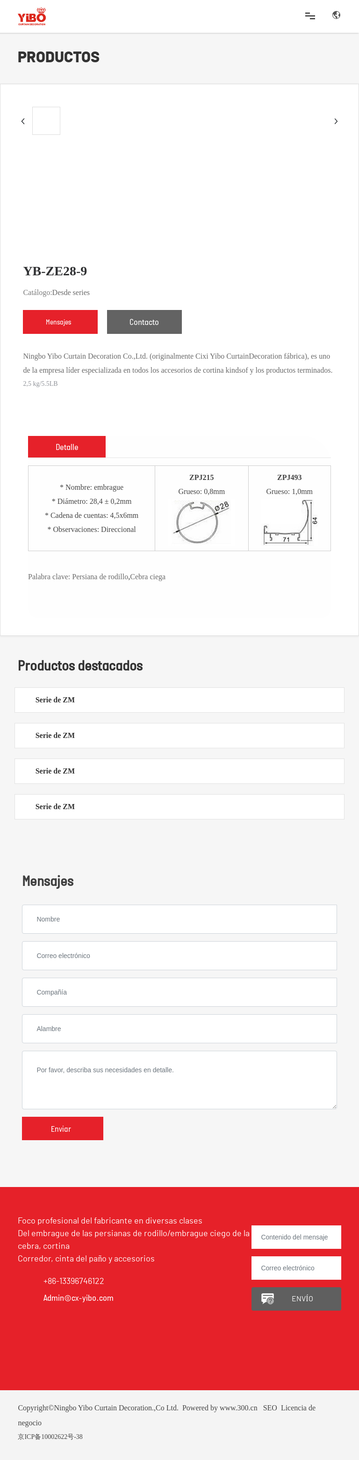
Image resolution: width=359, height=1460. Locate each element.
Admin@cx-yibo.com (78, 1297)
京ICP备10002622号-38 (50, 1436)
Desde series (71, 292)
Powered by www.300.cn (220, 1408)
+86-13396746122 (73, 1281)
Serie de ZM (55, 700)
